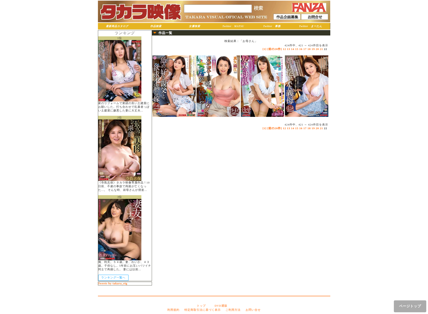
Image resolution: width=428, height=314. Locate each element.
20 (317, 49)
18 (309, 49)
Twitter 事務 (272, 26)
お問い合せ (253, 309)
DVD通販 (221, 305)
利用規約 (173, 309)
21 (321, 49)
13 (288, 49)
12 (284, 49)
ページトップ (410, 306)
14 (292, 49)
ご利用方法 (233, 309)
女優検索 (194, 26)
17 (305, 49)
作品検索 (155, 26)
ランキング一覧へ (113, 277)
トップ (201, 305)
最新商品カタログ (117, 26)
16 (301, 49)
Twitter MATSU (233, 26)
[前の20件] (274, 49)
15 (297, 49)
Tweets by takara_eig (113, 283)
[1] (265, 49)
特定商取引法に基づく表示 (202, 309)
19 (313, 49)
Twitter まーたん (310, 26)
